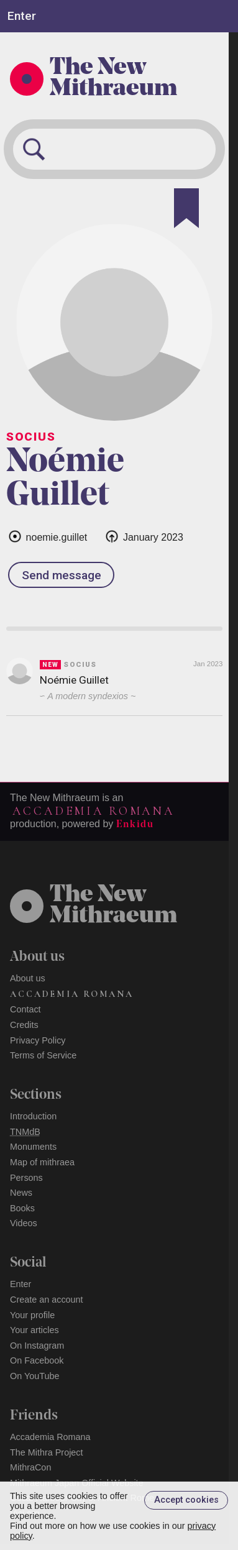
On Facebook (36, 1360)
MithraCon (30, 1467)
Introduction (33, 1116)
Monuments (33, 1147)
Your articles (34, 1330)
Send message (61, 575)
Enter (20, 1284)
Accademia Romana (93, 811)
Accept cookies (186, 1500)
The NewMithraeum (113, 906)
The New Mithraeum (113, 79)
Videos (23, 1223)
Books (22, 1208)
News (21, 1193)
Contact (25, 1009)
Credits (24, 1025)
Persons (26, 1178)
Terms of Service (43, 1055)
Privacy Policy (38, 1040)
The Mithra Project (46, 1452)
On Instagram (37, 1346)
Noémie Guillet (74, 680)
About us (27, 978)
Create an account (46, 1300)
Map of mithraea (42, 1162)
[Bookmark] (186, 208)
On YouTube (35, 1376)
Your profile (32, 1315)
